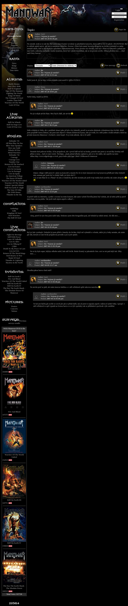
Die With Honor (14, 192)
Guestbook (14, 34)
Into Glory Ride (14, 86)
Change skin (14, 50)
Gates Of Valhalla (14, 239)
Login (118, 10)
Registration (119, 20)
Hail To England (14, 89)
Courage (14, 157)
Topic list (120, 29)
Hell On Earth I (14, 276)
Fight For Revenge (14, 235)
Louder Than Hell (14, 100)
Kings (14, 66)
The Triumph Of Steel (14, 98)
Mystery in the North (14, 263)
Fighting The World (14, 93)
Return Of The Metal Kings (14, 253)
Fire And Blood (14, 279)
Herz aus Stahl (14, 148)
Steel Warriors (14, 215)
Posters (14, 306)
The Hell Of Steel (14, 218)
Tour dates (14, 70)
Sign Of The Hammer (14, 91)
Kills (14, 211)
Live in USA (14, 251)
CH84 (14, 246)
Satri (43, 34)
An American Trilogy (14, 176)
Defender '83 (14, 141)
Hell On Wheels (14, 122)
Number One (14, 162)
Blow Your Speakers (14, 146)
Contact (14, 38)
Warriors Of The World (14, 103)
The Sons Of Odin (14, 190)
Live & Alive (14, 242)
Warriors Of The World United (14, 181)
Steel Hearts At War (14, 256)
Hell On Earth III (14, 283)
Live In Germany (14, 169)
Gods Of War (14, 105)
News (14, 63)
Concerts (14, 309)
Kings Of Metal (14, 96)
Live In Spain (14, 174)
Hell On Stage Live (14, 125)
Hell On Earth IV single (14, 188)
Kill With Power (14, 237)
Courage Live (14, 160)
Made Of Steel (14, 258)
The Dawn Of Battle (14, 178)
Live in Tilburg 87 (14, 244)
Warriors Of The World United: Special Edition (14, 184)
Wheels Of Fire (14, 150)
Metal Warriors (14, 153)
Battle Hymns (14, 84)
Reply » (121, 72)
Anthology (14, 208)
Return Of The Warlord (14, 164)
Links (14, 41)
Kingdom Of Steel (14, 213)
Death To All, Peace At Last (14, 249)
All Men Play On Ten (14, 143)
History (14, 68)
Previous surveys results (17, 322)
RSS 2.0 (14, 43)
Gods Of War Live (14, 127)
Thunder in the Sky (14, 195)
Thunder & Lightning (14, 260)
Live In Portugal (14, 171)
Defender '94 (14, 155)
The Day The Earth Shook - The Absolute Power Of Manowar (14, 290)
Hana (43, 87)
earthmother (46, 187)
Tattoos (14, 311)
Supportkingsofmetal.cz (14, 46)
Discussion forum (14, 36)
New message (108, 65)
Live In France (14, 167)
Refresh (121, 65)
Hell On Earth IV (14, 286)
